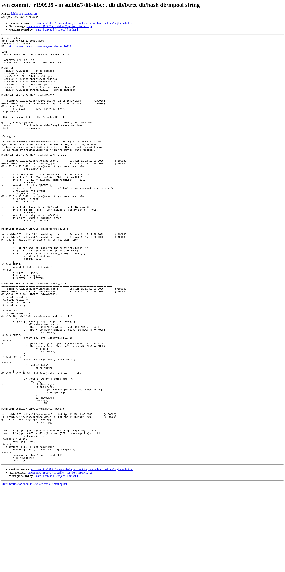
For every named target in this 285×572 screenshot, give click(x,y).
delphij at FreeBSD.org (24, 13)
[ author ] (72, 29)
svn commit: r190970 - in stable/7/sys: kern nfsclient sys (59, 26)
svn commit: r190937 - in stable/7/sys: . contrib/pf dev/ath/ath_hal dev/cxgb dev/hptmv (82, 23)
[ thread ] (48, 29)
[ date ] (38, 29)
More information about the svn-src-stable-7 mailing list (34, 568)
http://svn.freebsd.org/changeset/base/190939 (40, 48)
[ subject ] (60, 29)
